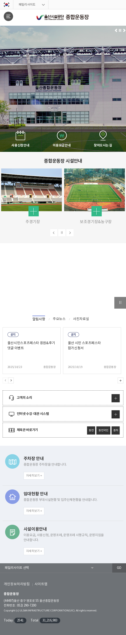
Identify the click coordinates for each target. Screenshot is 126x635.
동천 (91, 430)
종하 (115, 430)
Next (11, 380)
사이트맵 (41, 584)
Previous (5, 380)
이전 (53, 232)
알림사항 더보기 (120, 380)
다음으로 (124, 30)
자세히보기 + (34, 476)
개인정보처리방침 (17, 584)
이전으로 (116, 30)
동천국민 (103, 430)
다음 (70, 232)
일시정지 (120, 30)
